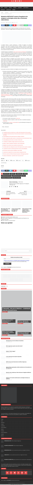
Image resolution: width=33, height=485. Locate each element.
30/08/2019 (4, 22)
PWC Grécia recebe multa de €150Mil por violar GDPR (12, 150)
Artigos (10, 7)
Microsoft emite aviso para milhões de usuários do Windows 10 (5, 210)
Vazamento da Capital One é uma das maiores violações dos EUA (14, 152)
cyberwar (25, 173)
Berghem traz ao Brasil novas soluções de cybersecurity (13, 145)
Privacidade (9, 267)
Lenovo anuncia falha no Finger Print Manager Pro (16, 210)
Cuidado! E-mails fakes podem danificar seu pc (10, 217)
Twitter (18, 122)
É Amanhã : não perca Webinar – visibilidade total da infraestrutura (16, 309)
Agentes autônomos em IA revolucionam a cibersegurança (22, 459)
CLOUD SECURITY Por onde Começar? (8, 220)
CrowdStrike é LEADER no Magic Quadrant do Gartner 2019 (13, 141)
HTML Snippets (13, 484)
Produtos (2, 430)
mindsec (23, 175)
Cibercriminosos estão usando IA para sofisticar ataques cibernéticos (26, 210)
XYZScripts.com (20, 484)
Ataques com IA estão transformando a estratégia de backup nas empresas (18, 378)
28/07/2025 (20, 323)
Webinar (14, 7)
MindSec (13, 9)
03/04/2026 (8, 352)
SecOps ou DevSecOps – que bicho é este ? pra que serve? (13, 155)
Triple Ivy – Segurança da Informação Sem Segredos (23, 321)
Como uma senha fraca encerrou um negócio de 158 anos (20, 450)
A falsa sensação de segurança (16, 440)
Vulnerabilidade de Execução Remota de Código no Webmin (13, 136)
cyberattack (12, 173)
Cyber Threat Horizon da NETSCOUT (19, 51)
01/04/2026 (8, 373)
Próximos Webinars (4, 432)
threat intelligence (16, 177)
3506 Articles (21, 181)
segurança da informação (6, 177)
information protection (6, 175)
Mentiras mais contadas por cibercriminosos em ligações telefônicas (18, 372)
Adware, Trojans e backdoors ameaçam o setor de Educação (13, 143)
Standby (2, 434)
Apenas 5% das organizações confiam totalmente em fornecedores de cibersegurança (18, 368)
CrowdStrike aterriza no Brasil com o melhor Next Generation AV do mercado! (17, 132)
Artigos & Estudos (5, 338)
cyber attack (6, 173)
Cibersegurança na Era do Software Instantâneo (15, 340)
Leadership (20, 7)
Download (3, 9)
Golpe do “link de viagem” (10, 351)
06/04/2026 (8, 347)
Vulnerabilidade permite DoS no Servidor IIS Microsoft (12, 139)
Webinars (4, 288)
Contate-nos (8, 9)
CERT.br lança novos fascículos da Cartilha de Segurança (16, 361)
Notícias (5, 7)
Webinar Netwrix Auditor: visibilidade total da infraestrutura (7, 321)
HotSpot (2, 424)
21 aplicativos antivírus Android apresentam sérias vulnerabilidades (15, 148)
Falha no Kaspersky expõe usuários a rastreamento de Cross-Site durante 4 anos (17, 138)
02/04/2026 (8, 369)
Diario (2, 420)
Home (2, 7)
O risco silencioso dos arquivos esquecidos (13, 356)
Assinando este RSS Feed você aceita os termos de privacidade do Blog (15, 261)
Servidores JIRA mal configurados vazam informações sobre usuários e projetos (17, 146)
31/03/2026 (8, 379)
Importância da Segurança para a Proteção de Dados (23, 333)
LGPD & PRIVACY (25, 7)
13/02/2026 (4, 323)
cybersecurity (19, 173)
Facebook (10, 122)
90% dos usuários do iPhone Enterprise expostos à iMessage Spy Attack (15, 153)
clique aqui (18, 118)
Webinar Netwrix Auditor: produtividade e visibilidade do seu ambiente (8, 332)
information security (16, 175)
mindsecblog (9, 22)
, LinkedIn (14, 122)
